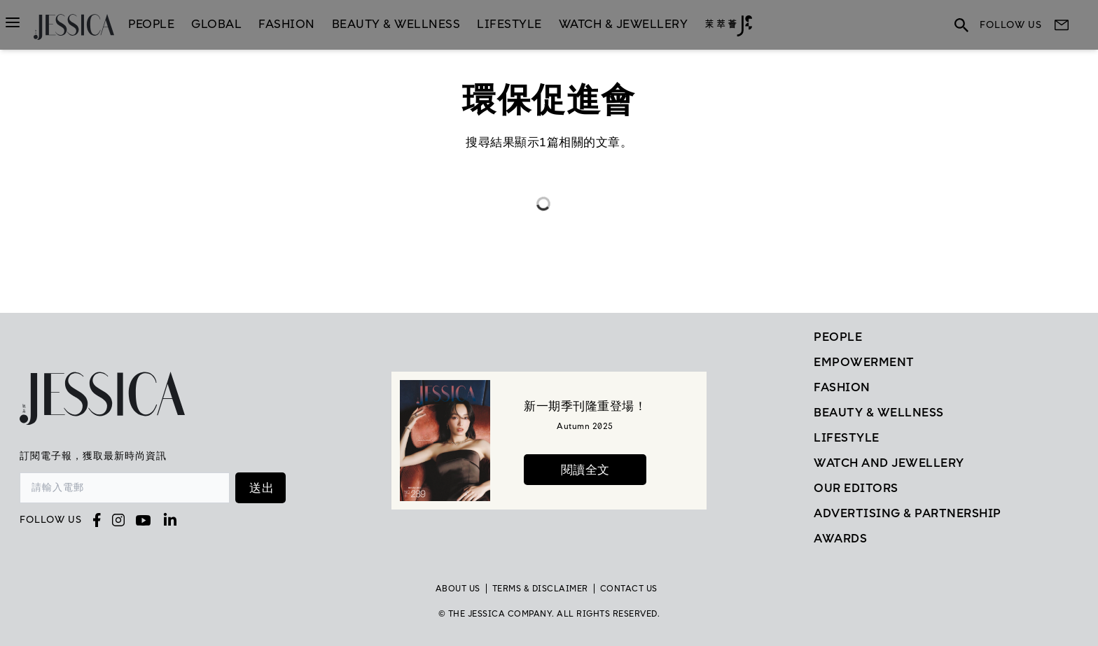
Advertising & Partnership (907, 513)
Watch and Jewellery (889, 463)
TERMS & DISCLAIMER (540, 589)
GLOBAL (216, 24)
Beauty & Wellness (396, 24)
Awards (840, 538)
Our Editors (856, 488)
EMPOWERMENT (864, 362)
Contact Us (629, 589)
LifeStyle (509, 24)
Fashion (286, 24)
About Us (458, 589)
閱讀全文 (585, 470)
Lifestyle (847, 437)
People (151, 24)
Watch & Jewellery (623, 24)
